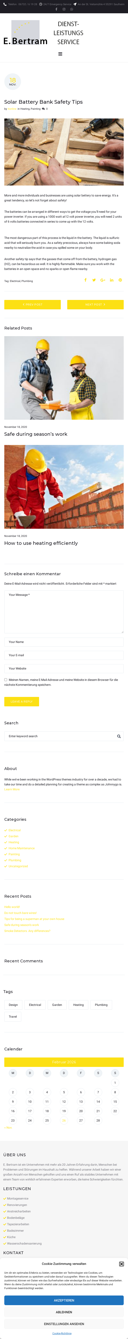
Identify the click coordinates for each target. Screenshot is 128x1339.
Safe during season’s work (35, 434)
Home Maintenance (22, 848)
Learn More (12, 789)
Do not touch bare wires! (20, 913)
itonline (12, 108)
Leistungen (17, 1188)
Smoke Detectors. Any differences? (27, 931)
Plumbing (27, 281)
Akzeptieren (64, 1300)
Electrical (15, 281)
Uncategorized (18, 866)
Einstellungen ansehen (64, 1324)
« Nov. (8, 1127)
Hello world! (12, 907)
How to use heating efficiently (41, 543)
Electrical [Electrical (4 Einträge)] (35, 1004)
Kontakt (13, 1253)
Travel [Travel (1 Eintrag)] (13, 1016)
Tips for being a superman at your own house (34, 919)
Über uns (14, 1155)
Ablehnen (64, 1312)
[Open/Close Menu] (60, 54)
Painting (36, 108)
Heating (25, 108)
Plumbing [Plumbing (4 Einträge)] (101, 1004)
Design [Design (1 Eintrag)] (13, 1004)
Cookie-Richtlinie (62, 1333)
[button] (121, 1264)
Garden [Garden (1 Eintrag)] (57, 1004)
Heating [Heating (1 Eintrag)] (78, 1004)
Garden (13, 836)
